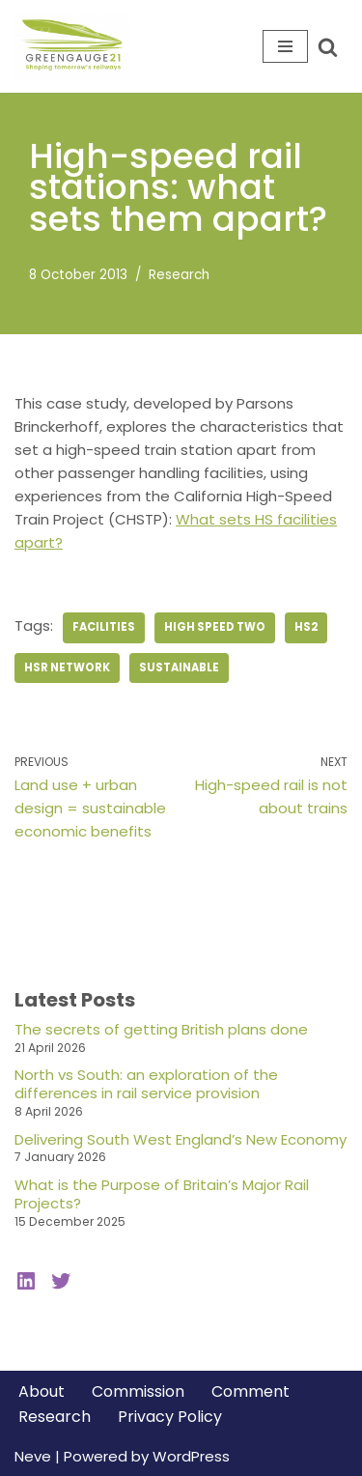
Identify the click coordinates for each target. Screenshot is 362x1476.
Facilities (103, 627)
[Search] (328, 47)
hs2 (306, 627)
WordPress (191, 1456)
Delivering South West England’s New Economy (180, 1139)
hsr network (67, 667)
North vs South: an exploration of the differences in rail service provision (146, 1083)
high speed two (214, 627)
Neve (32, 1456)
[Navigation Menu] (285, 46)
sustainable (179, 667)
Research (179, 275)
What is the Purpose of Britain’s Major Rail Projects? (161, 1194)
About (41, 1391)
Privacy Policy (170, 1416)
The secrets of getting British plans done (161, 1029)
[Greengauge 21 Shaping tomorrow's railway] (77, 46)
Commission (138, 1391)
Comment (250, 1391)
